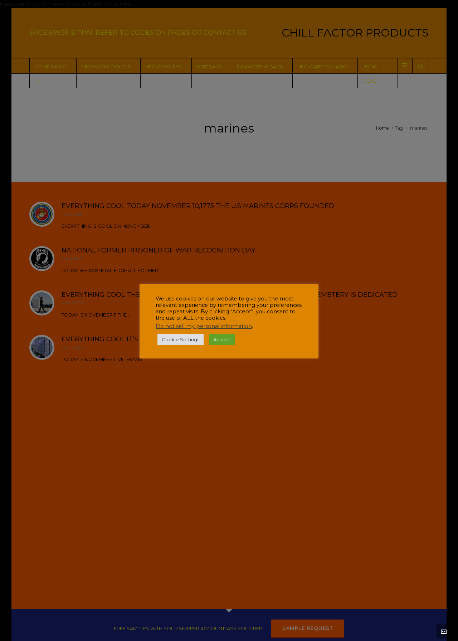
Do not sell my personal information (204, 326)
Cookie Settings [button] (180, 339)
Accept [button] (221, 339)
